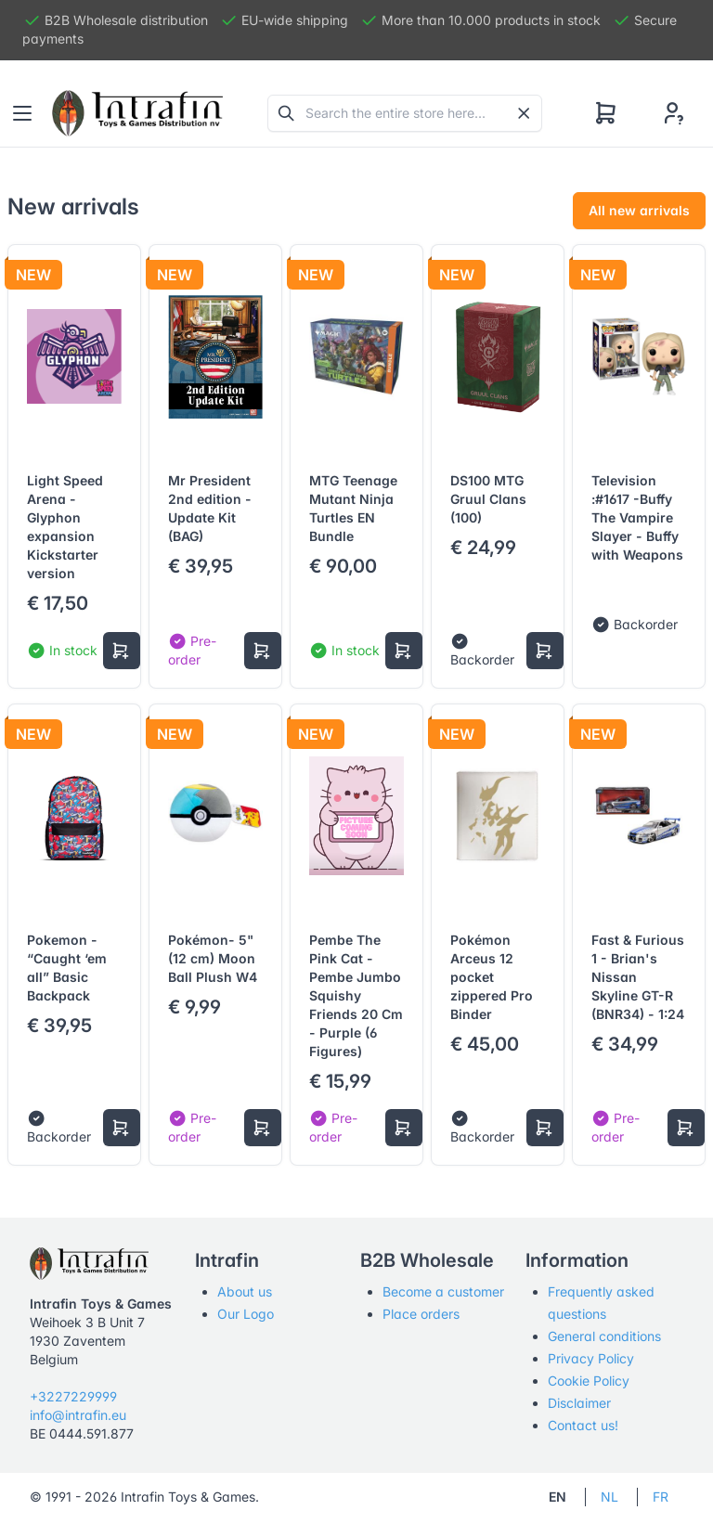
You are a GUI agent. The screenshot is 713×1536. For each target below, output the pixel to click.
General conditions (604, 1336)
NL (609, 1496)
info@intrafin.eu (78, 1415)
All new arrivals (639, 210)
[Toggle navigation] (22, 113)
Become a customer (443, 1291)
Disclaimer (579, 1403)
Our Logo (245, 1314)
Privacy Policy (591, 1358)
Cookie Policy (588, 1380)
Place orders (421, 1314)
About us (244, 1291)
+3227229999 (73, 1396)
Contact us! (583, 1425)
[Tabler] (137, 113)
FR (660, 1496)
